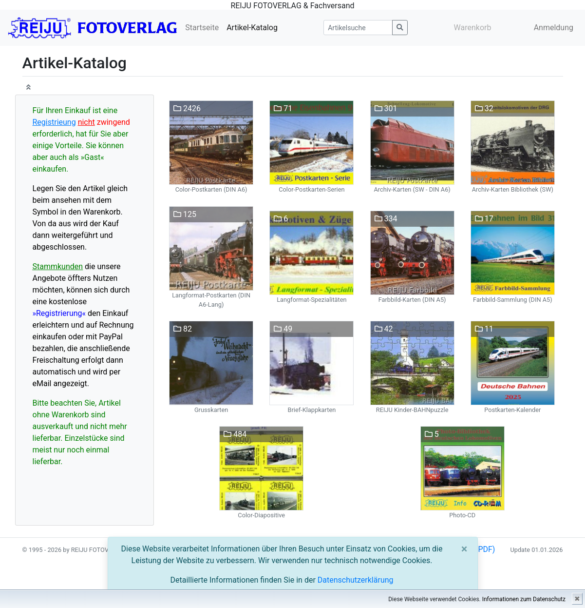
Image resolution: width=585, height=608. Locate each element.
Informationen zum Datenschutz (524, 599)
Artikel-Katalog (252, 27)
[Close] (464, 549)
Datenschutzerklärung (356, 580)
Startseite (202, 27)
